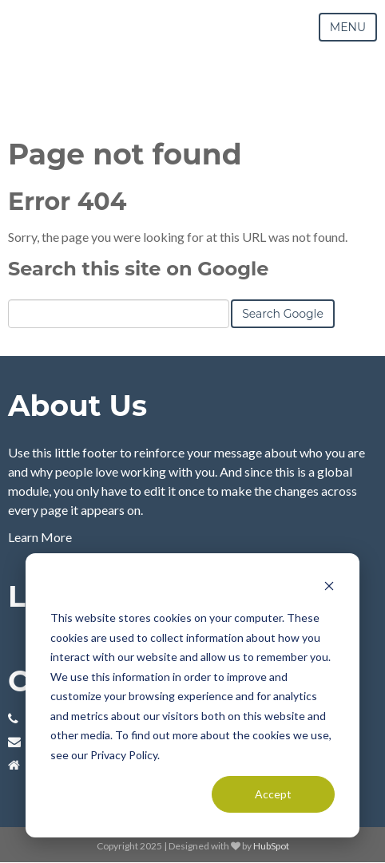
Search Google (282, 314)
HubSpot (271, 846)
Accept (273, 794)
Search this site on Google (138, 268)
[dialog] (192, 695)
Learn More (40, 536)
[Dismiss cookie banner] (329, 588)
